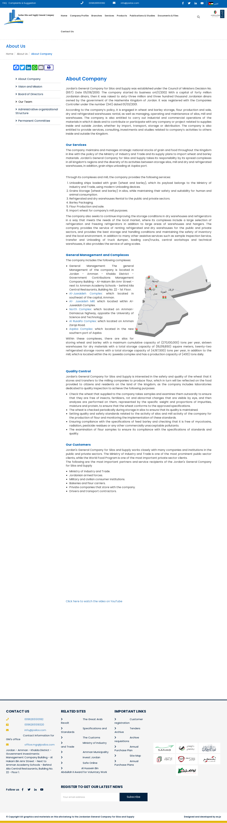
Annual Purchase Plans (126, 763)
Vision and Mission (30, 87)
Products (122, 15)
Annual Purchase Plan (126, 748)
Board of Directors (30, 94)
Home (64, 15)
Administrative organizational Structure (37, 111)
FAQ (5, 3)
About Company (29, 79)
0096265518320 (34, 725)
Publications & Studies (142, 15)
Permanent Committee (34, 121)
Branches (96, 15)
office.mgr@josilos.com (40, 745)
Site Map (135, 756)
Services (109, 15)
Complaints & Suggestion (22, 3)
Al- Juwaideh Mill (81, 301)
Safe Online (90, 763)
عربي (214, 3)
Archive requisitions (127, 739)
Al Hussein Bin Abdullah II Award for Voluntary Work (84, 770)
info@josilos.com (130, 3)
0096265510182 (97, 3)
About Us (22, 54)
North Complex (80, 309)
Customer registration (129, 721)
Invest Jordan (91, 757)
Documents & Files (168, 15)
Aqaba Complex (80, 329)
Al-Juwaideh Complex (85, 294)
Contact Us (67, 31)
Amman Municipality (95, 752)
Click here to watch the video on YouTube (94, 601)
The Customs (91, 737)
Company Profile (79, 15)
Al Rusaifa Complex (82, 321)
